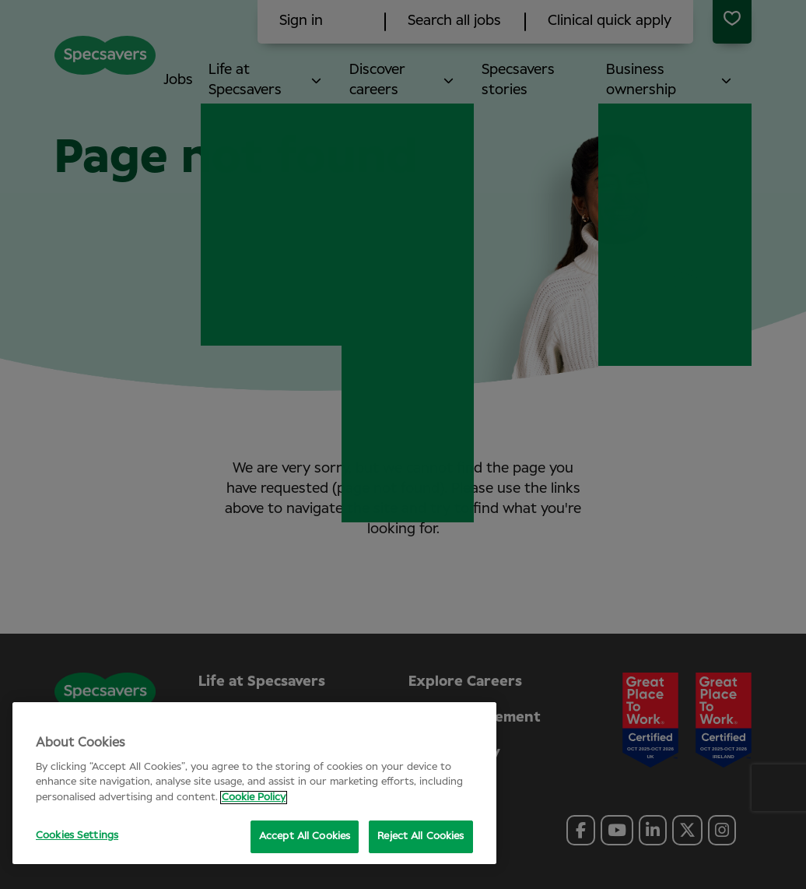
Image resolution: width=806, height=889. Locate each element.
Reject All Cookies (420, 836)
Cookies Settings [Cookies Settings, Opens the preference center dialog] (77, 836)
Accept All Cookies (304, 836)
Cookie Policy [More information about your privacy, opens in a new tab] (254, 797)
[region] (254, 783)
